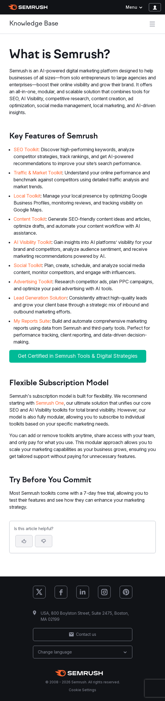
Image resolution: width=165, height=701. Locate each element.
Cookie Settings (82, 690)
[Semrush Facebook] (61, 592)
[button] (43, 541)
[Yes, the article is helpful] (24, 541)
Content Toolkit (30, 219)
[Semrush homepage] (28, 7)
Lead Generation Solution (40, 298)
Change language (82, 651)
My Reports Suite (32, 321)
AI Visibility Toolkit (32, 242)
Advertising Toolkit (33, 281)
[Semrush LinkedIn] (82, 592)
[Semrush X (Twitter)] (39, 592)
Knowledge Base (33, 24)
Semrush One (50, 403)
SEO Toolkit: (27, 149)
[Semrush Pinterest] (126, 592)
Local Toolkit (27, 196)
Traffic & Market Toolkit (38, 173)
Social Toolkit (28, 265)
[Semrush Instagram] (104, 592)
